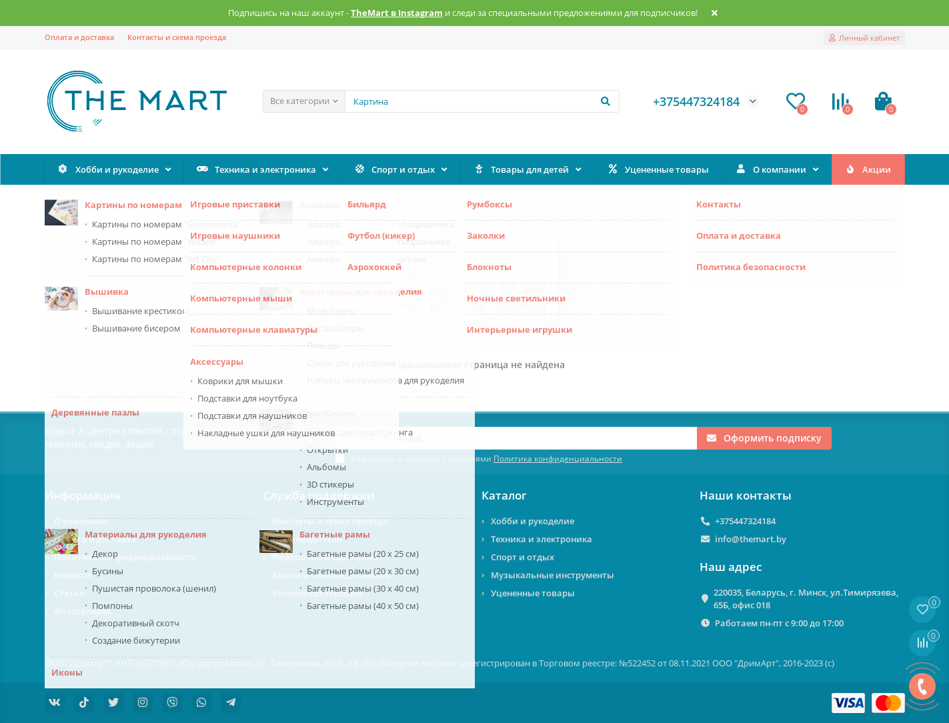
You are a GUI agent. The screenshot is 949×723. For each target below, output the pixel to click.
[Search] (482, 101)
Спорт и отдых (394, 169)
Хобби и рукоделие (108, 169)
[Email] (516, 438)
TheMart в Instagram (397, 13)
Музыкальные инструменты (552, 575)
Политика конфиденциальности (125, 557)
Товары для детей (521, 169)
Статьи (69, 593)
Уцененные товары (659, 169)
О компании (770, 169)
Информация (83, 495)
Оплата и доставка (79, 37)
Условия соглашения (317, 593)
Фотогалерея (82, 611)
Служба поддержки (319, 495)
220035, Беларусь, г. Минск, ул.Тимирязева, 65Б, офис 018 (806, 598)
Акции (867, 169)
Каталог (504, 495)
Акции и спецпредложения (330, 575)
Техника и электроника (256, 169)
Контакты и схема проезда (176, 37)
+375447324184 (745, 521)
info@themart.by (750, 539)
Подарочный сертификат (327, 557)
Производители (307, 539)
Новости (72, 575)
